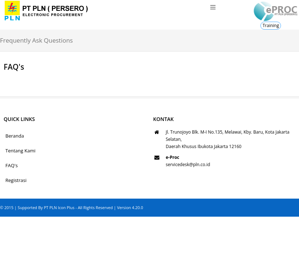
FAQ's (11, 165)
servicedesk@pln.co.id (188, 164)
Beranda (14, 136)
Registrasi (16, 180)
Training (271, 25)
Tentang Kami (20, 150)
